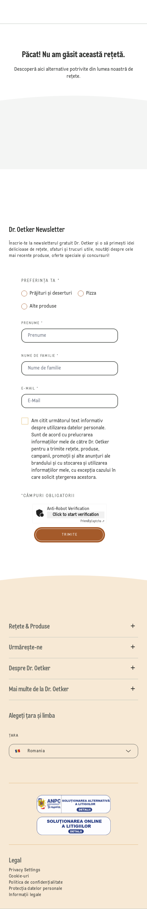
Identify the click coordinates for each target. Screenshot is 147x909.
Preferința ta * (40, 281)
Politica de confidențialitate (36, 882)
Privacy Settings (25, 870)
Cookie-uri (19, 876)
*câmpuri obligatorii (48, 496)
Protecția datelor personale (35, 889)
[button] (73, 626)
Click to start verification (76, 515)
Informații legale (25, 895)
